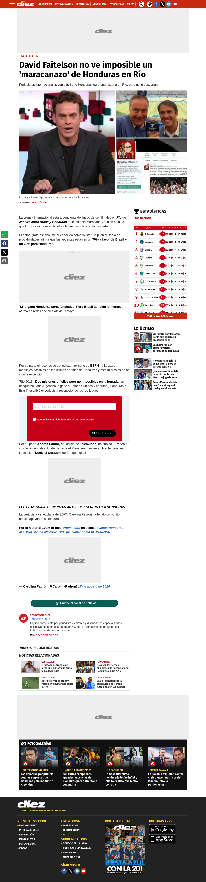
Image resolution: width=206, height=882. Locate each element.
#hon (67, 528)
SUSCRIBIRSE (102, 433)
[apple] (169, 838)
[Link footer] (31, 804)
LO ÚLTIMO (144, 328)
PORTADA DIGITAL (117, 821)
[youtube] (83, 871)
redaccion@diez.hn (44, 635)
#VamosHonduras (110, 528)
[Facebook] (64, 871)
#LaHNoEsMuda (31, 532)
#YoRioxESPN (54, 532)
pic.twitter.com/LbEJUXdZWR (88, 532)
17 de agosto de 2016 (94, 586)
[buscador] (141, 4)
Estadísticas (153, 211)
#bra (77, 528)
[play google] (169, 828)
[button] (4, 234)
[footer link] (103, 812)
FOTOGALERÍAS (39, 743)
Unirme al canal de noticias (78, 603)
